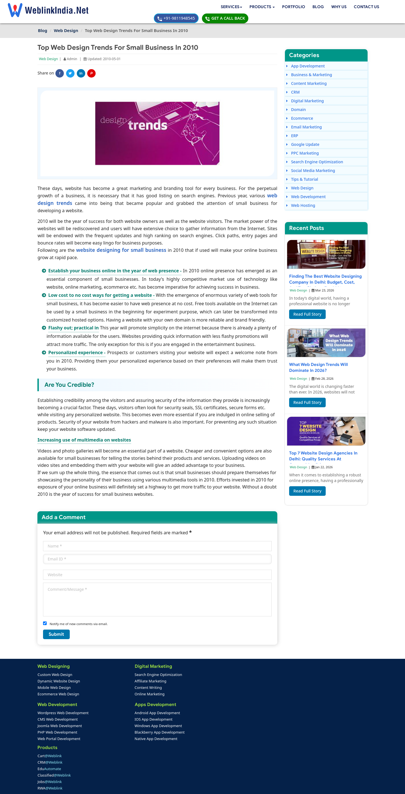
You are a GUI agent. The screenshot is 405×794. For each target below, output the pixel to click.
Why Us (218, 7)
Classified (164, 693)
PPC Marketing (302, 145)
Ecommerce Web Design (59, 693)
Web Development (306, 188)
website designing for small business (121, 241)
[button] (140, 7)
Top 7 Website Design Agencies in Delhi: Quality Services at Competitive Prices (323, 453)
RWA (160, 706)
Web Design (48, 51)
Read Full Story (307, 308)
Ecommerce (299, 110)
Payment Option (161, 751)
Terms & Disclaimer (242, 785)
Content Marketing (306, 75)
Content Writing (106, 686)
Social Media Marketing (310, 162)
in (81, 65)
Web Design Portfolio (112, 751)
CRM (293, 84)
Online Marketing (108, 693)
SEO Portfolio (105, 764)
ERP (292, 127)
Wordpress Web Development (63, 712)
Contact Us (246, 7)
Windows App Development (116, 725)
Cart (160, 673)
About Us (48, 758)
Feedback (48, 764)
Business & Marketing (309, 66)
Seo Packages (159, 731)
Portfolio (172, 7)
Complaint (49, 770)
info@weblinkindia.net (247, 721)
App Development (305, 58)
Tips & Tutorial (302, 171)
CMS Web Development (58, 718)
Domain (296, 101)
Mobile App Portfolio (111, 758)
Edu (159, 686)
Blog (196, 7)
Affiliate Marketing (109, 680)
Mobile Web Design (54, 686)
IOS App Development (112, 718)
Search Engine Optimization (314, 154)
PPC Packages (160, 738)
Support (154, 758)
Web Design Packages (166, 725)
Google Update (302, 136)
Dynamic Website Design (59, 680)
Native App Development (114, 738)
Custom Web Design (55, 673)
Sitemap (154, 764)
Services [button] (107, 7)
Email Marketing (304, 119)
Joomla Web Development (60, 725)
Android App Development (115, 712)
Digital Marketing (305, 93)
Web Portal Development (59, 738)
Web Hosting (300, 197)
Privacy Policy (278, 785)
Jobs (160, 699)
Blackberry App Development (118, 731)
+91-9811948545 (306, 7)
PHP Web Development (58, 731)
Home (45, 751)
